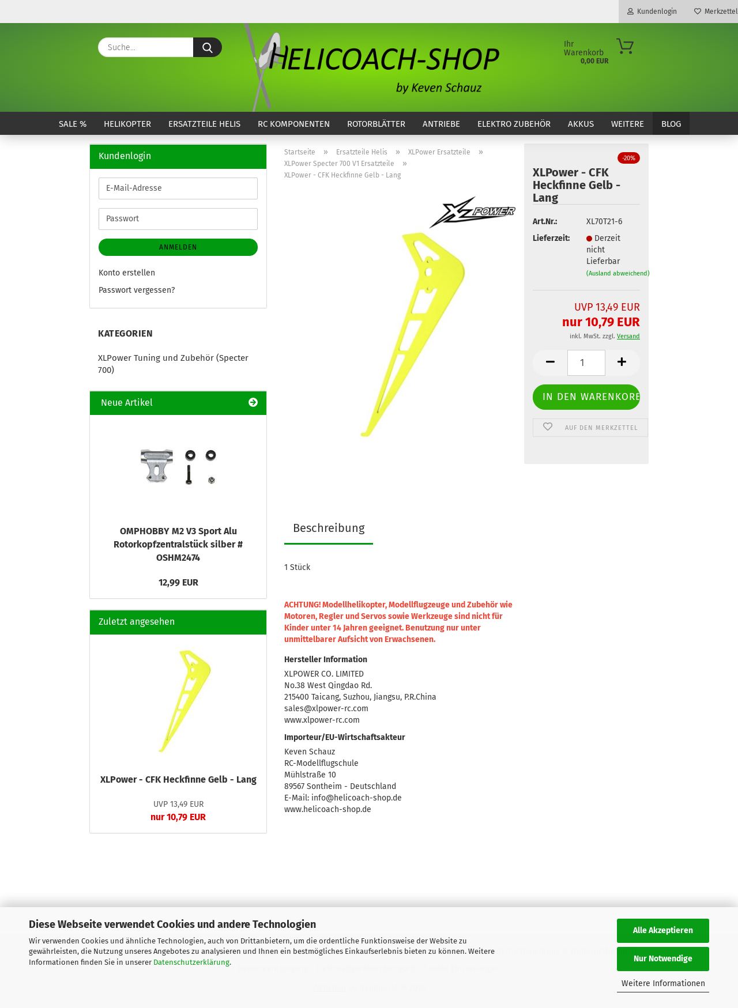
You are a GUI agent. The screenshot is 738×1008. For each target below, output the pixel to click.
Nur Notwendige (663, 959)
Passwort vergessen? (137, 290)
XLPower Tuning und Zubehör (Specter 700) (173, 364)
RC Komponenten (294, 124)
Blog (671, 124)
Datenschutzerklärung (191, 962)
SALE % (72, 124)
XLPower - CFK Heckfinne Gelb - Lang (178, 779)
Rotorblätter (376, 124)
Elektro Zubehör (514, 124)
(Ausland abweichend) (618, 273)
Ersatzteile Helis (204, 124)
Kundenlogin (652, 11)
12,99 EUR (178, 582)
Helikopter (127, 124)
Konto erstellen (127, 273)
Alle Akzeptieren (663, 930)
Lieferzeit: (550, 238)
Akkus (581, 124)
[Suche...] (207, 47)
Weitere (627, 124)
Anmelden (178, 247)
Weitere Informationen (663, 983)
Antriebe (441, 124)
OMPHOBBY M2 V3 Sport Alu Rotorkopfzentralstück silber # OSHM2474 (178, 544)
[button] (550, 363)
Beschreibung (328, 528)
